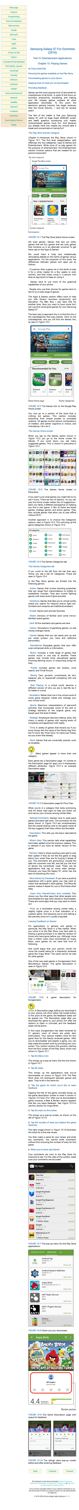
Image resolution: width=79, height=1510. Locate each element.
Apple (13, 44)
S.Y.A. (68, 1496)
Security (13, 75)
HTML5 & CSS (14, 53)
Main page (13, 8)
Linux (14, 39)
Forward (69, 1471)
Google (14, 30)
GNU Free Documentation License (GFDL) (57, 1484)
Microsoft (14, 35)
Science (14, 12)
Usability (13, 102)
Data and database (14, 21)
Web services (13, 26)
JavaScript (13, 71)
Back (35, 1471)
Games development (13, 93)
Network (13, 98)
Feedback (14, 111)
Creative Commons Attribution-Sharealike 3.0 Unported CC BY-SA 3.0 (51, 1482)
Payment (13, 107)
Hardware (14, 84)
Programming (13, 17)
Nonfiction (14, 116)
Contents (52, 1471)
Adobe (13, 48)
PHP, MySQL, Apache (13, 66)
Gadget (14, 89)
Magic (13, 125)
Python (14, 57)
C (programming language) (14, 62)
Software (14, 80)
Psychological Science (14, 120)
